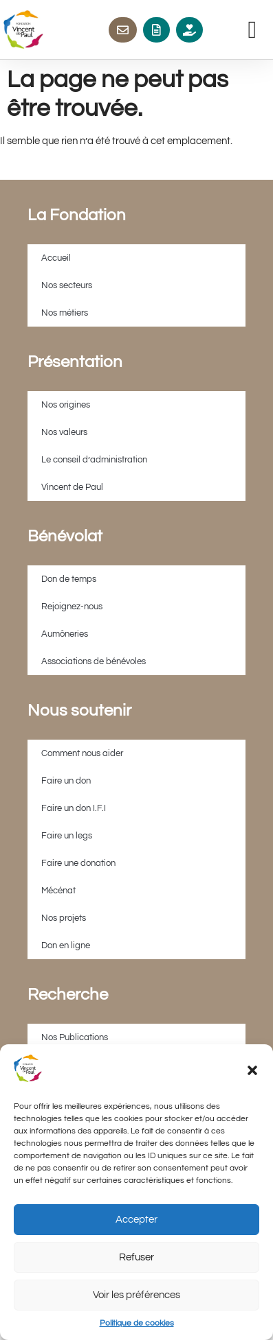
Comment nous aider (82, 753)
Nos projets (63, 918)
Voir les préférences (136, 1295)
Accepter (136, 1219)
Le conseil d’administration (94, 460)
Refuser (136, 1257)
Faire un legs (66, 836)
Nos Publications (74, 1037)
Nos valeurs (64, 432)
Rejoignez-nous (71, 606)
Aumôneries (64, 634)
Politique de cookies (137, 1323)
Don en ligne (65, 945)
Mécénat (58, 890)
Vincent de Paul (72, 487)
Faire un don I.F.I (73, 808)
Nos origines (65, 405)
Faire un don (66, 781)
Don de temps (68, 579)
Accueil (56, 258)
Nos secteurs (66, 285)
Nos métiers (64, 313)
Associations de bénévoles (93, 661)
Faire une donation (78, 863)
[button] (252, 1070)
